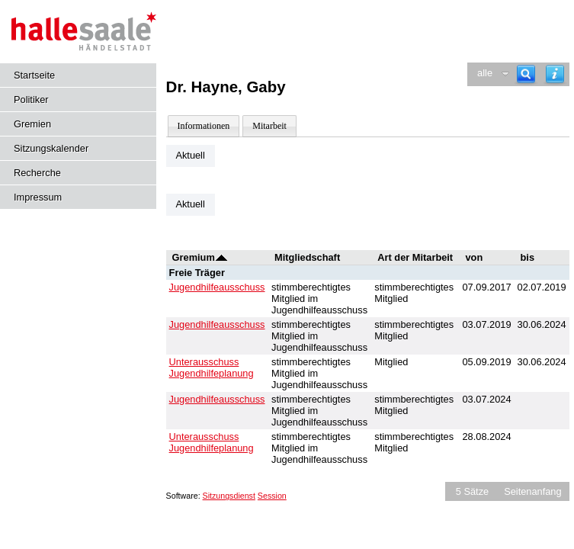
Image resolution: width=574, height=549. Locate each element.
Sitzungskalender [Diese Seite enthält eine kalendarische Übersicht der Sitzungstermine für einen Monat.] (51, 148)
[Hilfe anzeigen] (554, 74)
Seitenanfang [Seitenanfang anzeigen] (532, 491)
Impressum (38, 197)
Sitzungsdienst (229, 495)
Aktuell (189, 155)
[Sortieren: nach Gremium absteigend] (221, 257)
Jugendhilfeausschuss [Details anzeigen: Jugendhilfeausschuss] (217, 287)
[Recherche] (525, 74)
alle (484, 73)
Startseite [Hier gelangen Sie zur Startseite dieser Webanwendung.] (34, 75)
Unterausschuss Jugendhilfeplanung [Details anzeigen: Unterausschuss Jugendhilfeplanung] (211, 367)
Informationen (204, 125)
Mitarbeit (269, 125)
